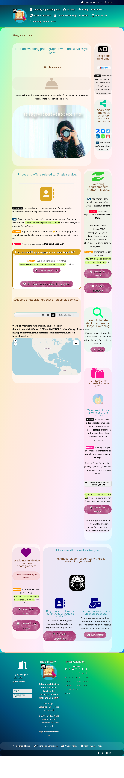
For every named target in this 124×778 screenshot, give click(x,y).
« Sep (67, 689)
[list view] (48, 313)
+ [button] (15, 339)
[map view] (53, 313)
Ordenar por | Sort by (66, 313)
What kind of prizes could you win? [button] (97, 481)
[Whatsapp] (103, 136)
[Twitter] (108, 131)
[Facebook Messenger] (103, 131)
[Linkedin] (98, 136)
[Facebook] (98, 131)
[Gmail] (108, 136)
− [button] (15, 342)
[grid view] (43, 313)
